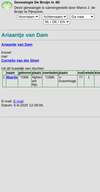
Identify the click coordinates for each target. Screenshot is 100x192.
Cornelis (8, 60)
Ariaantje (9, 44)
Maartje (12, 77)
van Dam (25, 44)
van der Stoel (28, 60)
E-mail (18, 101)
